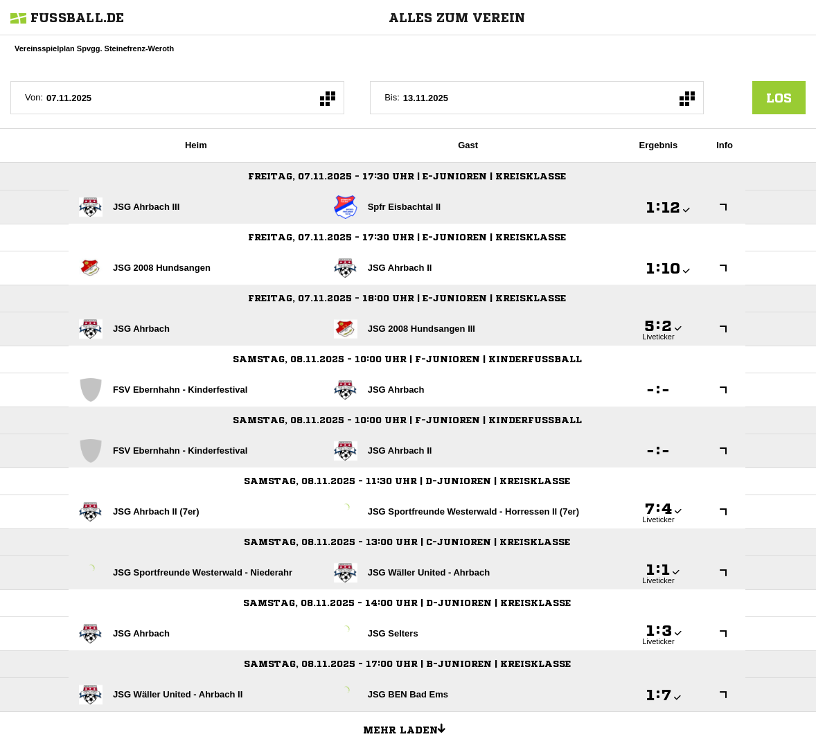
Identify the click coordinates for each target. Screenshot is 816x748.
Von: (34, 97)
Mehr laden (409, 728)
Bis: (392, 97)
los (779, 97)
